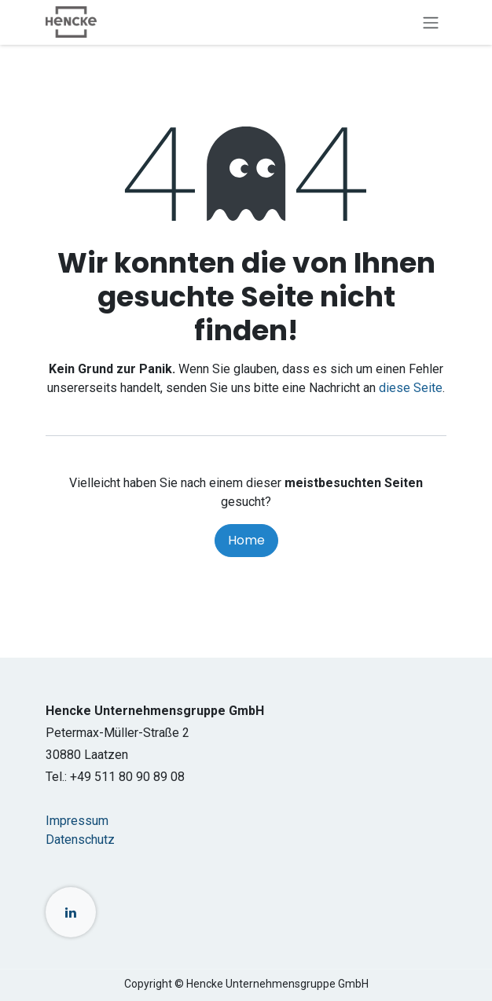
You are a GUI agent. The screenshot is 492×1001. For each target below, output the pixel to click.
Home (246, 540)
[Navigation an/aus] (430, 22)
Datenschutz (80, 839)
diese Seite (410, 387)
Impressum (77, 820)
